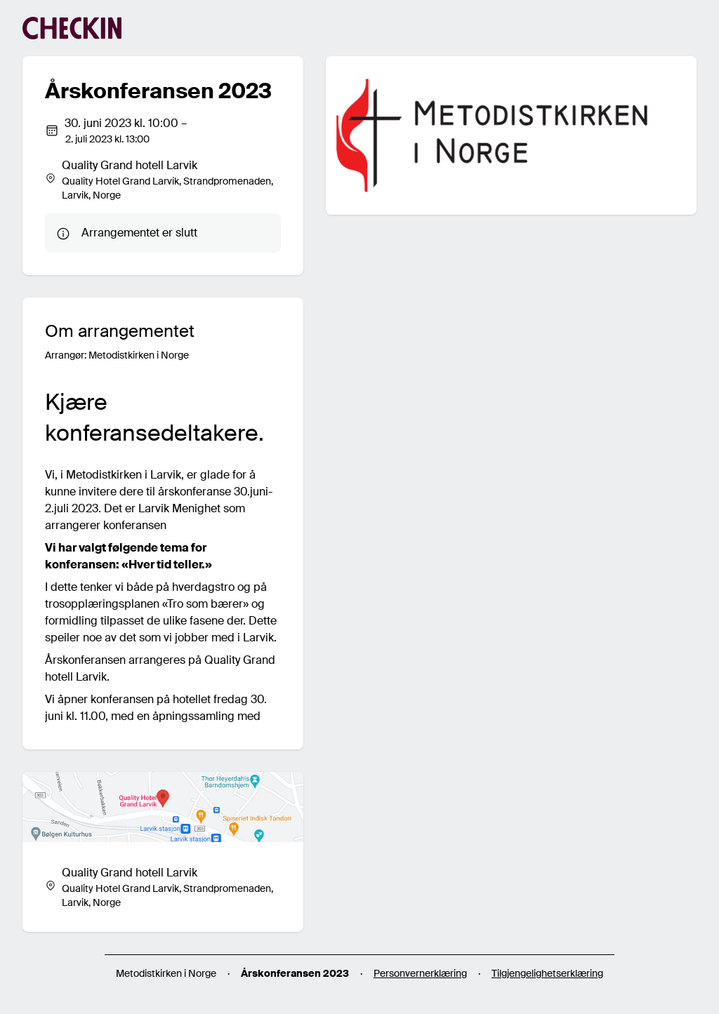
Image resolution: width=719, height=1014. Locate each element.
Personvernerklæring (420, 973)
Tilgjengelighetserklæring (547, 973)
